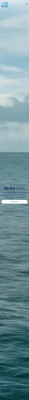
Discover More (14, 201)
